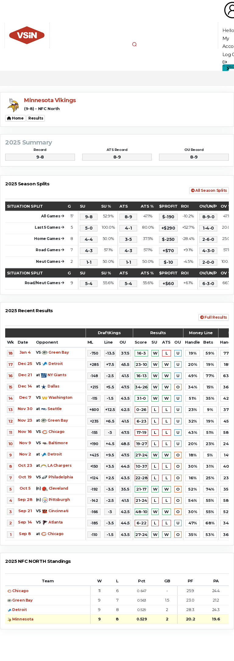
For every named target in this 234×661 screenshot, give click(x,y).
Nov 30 (25, 408)
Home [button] (15, 118)
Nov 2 (25, 454)
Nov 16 (25, 431)
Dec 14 (25, 386)
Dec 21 (25, 374)
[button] (134, 44)
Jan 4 (25, 352)
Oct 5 (25, 488)
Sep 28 (25, 499)
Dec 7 (25, 397)
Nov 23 (25, 420)
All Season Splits (209, 190)
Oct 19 (24, 476)
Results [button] (35, 118)
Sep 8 (25, 533)
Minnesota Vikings (50, 100)
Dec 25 (25, 363)
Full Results (213, 317)
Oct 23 (25, 465)
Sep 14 (25, 522)
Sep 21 (25, 510)
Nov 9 (25, 442)
